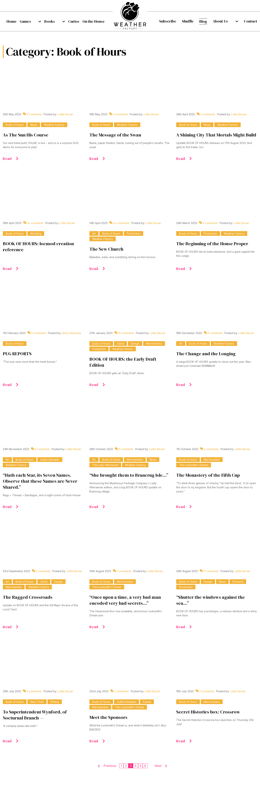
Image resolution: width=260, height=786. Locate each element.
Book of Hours (15, 124)
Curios (70, 21)
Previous (110, 766)
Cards (120, 343)
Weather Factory (54, 124)
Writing (54, 701)
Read (10, 158)
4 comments (208, 223)
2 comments (206, 114)
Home (12, 21)
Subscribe (167, 21)
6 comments (32, 114)
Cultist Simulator (50, 459)
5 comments (41, 571)
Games (28, 21)
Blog (206, 21)
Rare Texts (37, 701)
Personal (237, 581)
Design (135, 343)
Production (133, 233)
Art (94, 233)
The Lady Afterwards (105, 465)
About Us (225, 21)
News (33, 124)
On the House (93, 21)
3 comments (118, 114)
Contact (250, 21)
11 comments (209, 571)
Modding (35, 233)
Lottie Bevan (65, 114)
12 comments (124, 333)
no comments (33, 223)
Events (147, 701)
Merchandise (154, 343)
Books (49, 21)
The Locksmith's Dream (193, 465)
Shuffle (189, 21)
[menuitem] (12, 21)
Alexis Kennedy (71, 333)
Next (158, 766)
